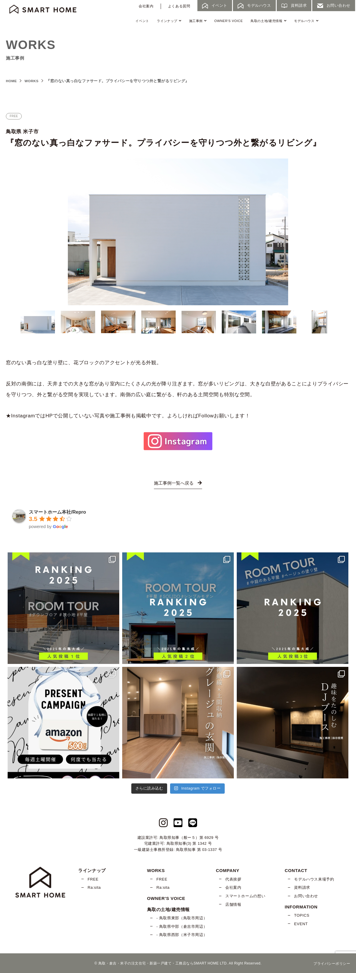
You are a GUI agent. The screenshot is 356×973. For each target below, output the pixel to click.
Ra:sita (94, 887)
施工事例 (198, 21)
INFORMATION (301, 906)
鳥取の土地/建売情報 (268, 21)
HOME (12, 81)
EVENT (301, 924)
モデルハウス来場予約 (314, 879)
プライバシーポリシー (331, 963)
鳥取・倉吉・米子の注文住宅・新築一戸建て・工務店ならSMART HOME (158, 963)
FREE (93, 879)
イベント (142, 21)
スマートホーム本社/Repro (57, 512)
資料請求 (302, 887)
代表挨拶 (233, 879)
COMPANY (227, 870)
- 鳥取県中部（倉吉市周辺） (182, 926)
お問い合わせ (306, 896)
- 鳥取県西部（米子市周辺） (182, 934)
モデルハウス (306, 21)
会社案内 (146, 6)
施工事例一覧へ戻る (177, 483)
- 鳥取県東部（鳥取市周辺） (182, 918)
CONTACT (296, 870)
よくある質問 (179, 6)
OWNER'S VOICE (228, 21)
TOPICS (301, 915)
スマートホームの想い (245, 896)
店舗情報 (233, 904)
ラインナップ (169, 21)
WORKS (33, 81)
